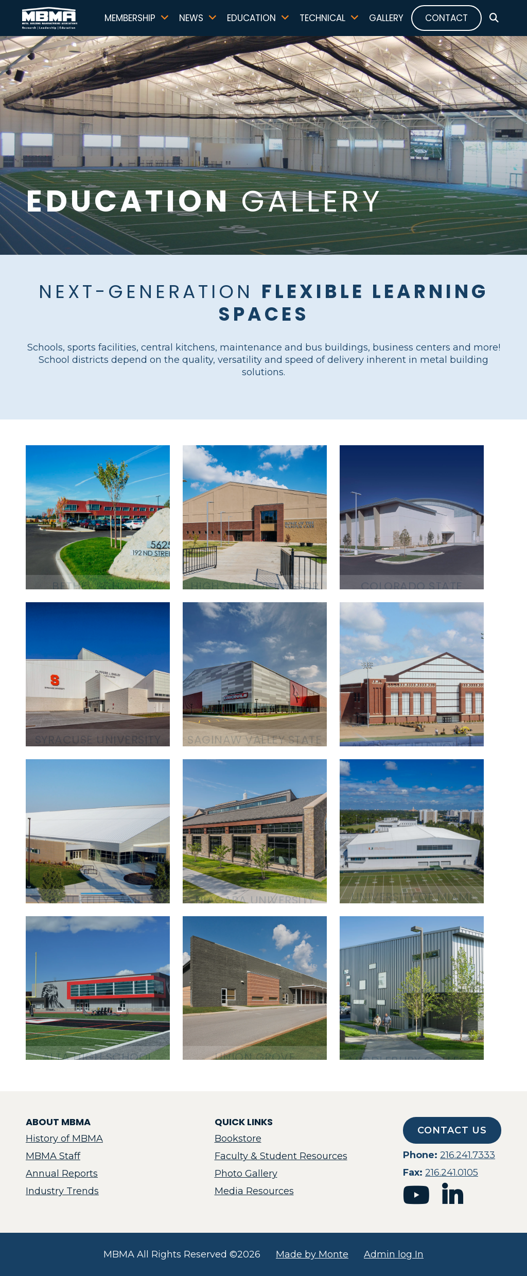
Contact (442, 20)
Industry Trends (62, 1191)
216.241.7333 (467, 1155)
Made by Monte (312, 1254)
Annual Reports (62, 1173)
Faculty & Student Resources (281, 1156)
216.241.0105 (451, 1172)
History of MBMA (64, 1138)
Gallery (382, 20)
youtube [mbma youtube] (416, 1195)
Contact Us (452, 1130)
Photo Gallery (246, 1173)
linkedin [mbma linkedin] (452, 1195)
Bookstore (238, 1138)
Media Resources (254, 1191)
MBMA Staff (53, 1156)
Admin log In (394, 1254)
